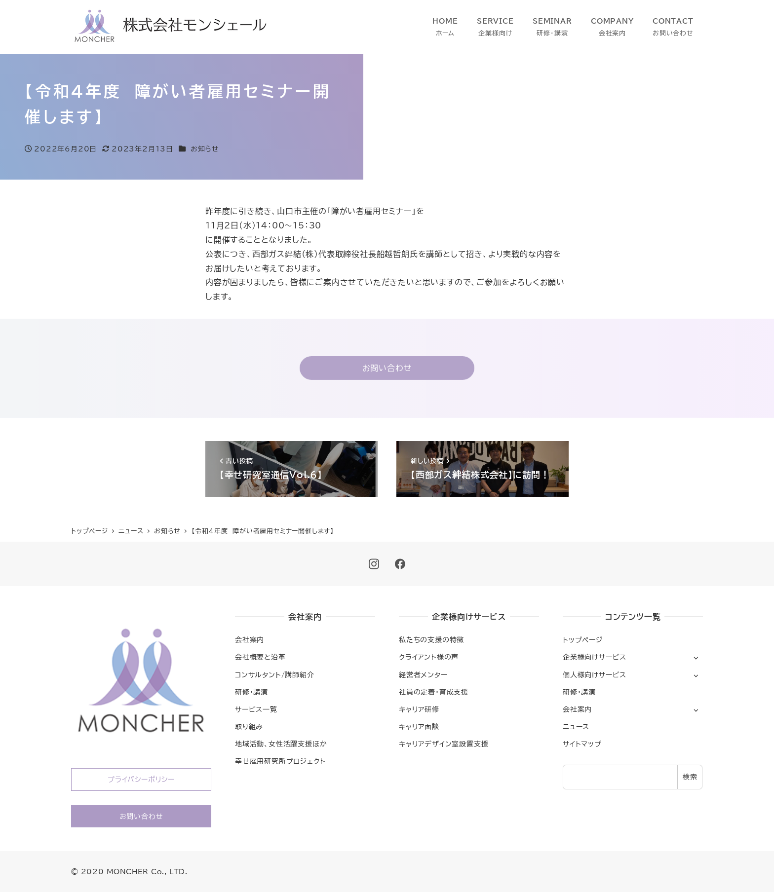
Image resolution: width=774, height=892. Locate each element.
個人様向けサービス (594, 674)
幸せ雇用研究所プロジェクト (280, 761)
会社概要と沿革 (260, 657)
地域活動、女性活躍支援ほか (281, 743)
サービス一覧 (256, 709)
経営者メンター (423, 674)
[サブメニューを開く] (696, 657)
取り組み (249, 726)
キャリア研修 (419, 709)
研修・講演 (251, 692)
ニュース (576, 726)
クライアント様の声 (429, 657)
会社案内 (249, 639)
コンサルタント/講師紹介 (274, 674)
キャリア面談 (419, 726)
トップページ (583, 639)
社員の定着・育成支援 (433, 692)
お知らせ (205, 148)
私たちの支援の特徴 (431, 639)
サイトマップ (582, 743)
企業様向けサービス (594, 657)
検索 (690, 776)
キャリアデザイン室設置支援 (443, 743)
